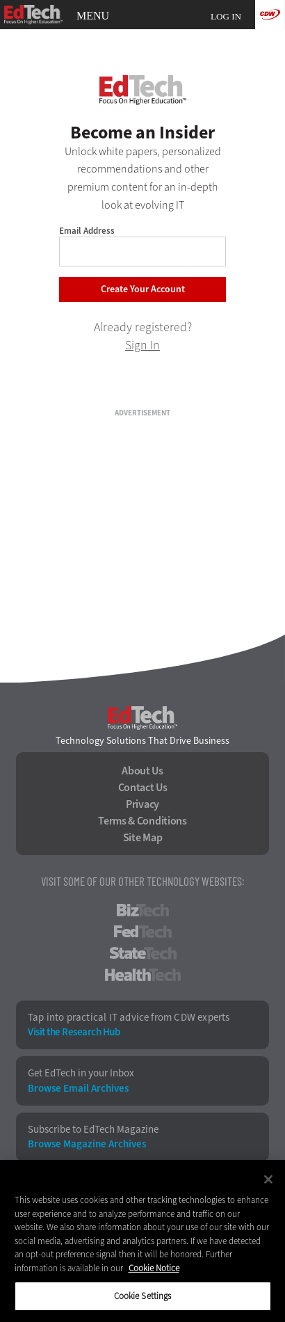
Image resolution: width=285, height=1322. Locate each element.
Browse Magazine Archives (87, 1144)
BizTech (143, 910)
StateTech (143, 953)
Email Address (87, 231)
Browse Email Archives (78, 1088)
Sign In (142, 345)
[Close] (268, 1179)
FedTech (143, 931)
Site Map (143, 837)
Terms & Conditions (142, 821)
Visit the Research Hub (74, 1032)
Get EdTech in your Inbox (81, 1073)
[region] (142, 1241)
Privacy (142, 804)
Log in (226, 16)
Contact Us (143, 787)
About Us (142, 771)
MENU (92, 16)
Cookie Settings (143, 1296)
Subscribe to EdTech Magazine (93, 1129)
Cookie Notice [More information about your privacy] (154, 1268)
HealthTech (143, 975)
